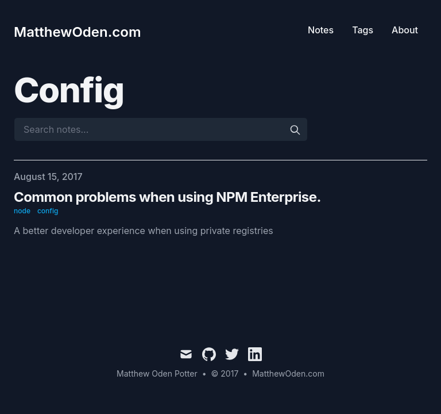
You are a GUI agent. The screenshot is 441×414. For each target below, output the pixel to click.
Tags (362, 30)
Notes (321, 30)
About (405, 30)
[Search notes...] (161, 129)
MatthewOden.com (288, 373)
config (47, 210)
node (22, 210)
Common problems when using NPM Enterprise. (167, 197)
